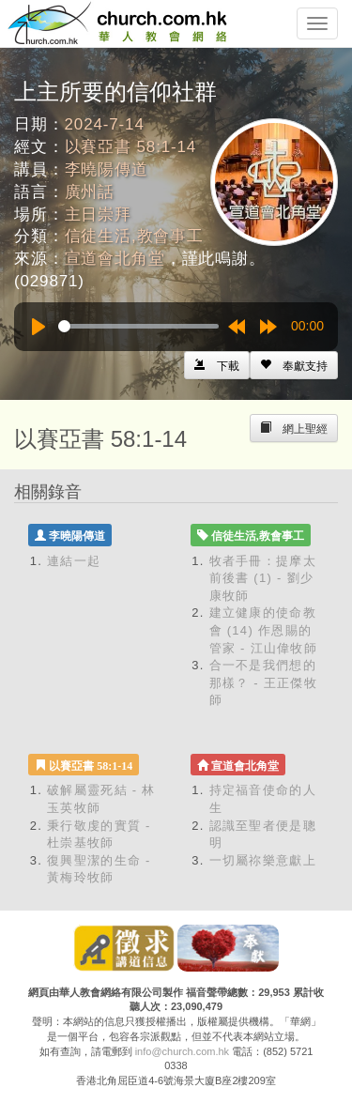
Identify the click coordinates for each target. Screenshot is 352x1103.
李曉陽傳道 (106, 169)
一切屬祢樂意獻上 (262, 860)
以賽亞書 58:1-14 (131, 147)
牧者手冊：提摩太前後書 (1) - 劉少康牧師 (262, 578)
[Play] (38, 327)
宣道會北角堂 (115, 259)
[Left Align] (294, 365)
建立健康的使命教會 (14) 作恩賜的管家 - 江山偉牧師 (263, 629)
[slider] (138, 326)
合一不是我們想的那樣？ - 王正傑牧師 (263, 682)
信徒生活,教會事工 (134, 236)
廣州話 (90, 192)
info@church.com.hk (182, 1051)
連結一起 (73, 561)
